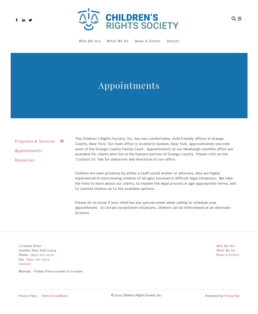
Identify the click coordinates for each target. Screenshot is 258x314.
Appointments (28, 150)
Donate (173, 41)
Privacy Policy (28, 296)
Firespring (232, 296)
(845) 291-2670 (42, 255)
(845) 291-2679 (38, 259)
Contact (25, 264)
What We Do (118, 41)
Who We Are (90, 41)
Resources (24, 160)
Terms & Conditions (54, 296)
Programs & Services (41, 141)
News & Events (148, 41)
